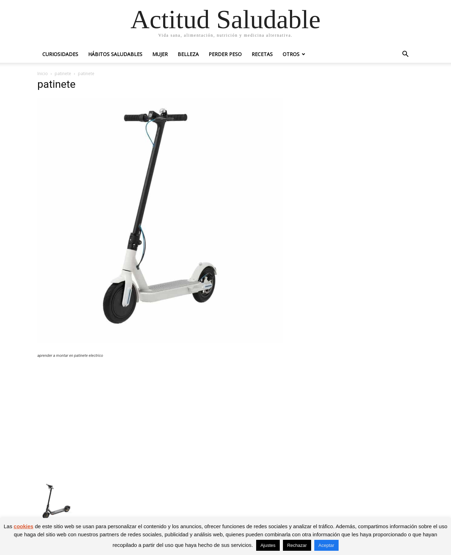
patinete (63, 74)
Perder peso (225, 54)
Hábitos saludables (115, 54)
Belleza (188, 54)
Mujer (160, 54)
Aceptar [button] (326, 545)
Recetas (262, 54)
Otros (291, 54)
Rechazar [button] (297, 545)
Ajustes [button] (268, 545)
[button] (405, 54)
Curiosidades (60, 54)
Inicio (42, 74)
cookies (23, 526)
